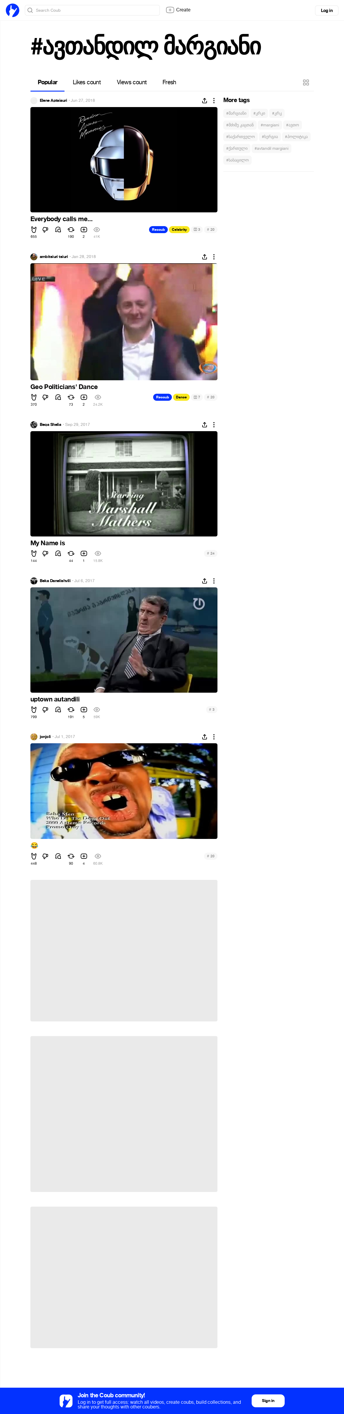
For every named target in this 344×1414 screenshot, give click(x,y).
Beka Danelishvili (55, 581)
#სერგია (270, 137)
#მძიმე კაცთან (240, 125)
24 (210, 553)
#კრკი (259, 113)
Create (178, 10)
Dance (181, 397)
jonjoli (45, 737)
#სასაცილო (237, 160)
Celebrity (179, 229)
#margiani (270, 125)
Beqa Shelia (50, 425)
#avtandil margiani (271, 148)
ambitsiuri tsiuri (54, 257)
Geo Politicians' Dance (64, 387)
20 (210, 229)
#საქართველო (240, 137)
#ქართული (237, 148)
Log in (327, 10)
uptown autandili (55, 699)
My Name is (47, 543)
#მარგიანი (236, 113)
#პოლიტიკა (296, 137)
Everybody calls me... (61, 219)
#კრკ (277, 113)
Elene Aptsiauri (53, 101)
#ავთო (292, 125)
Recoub (158, 229)
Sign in (268, 1400)
